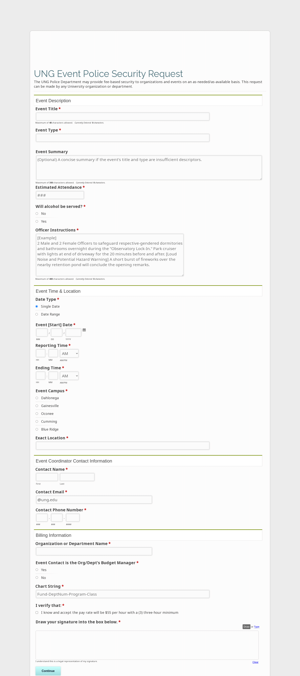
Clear (255, 662)
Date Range (50, 314)
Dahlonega (50, 398)
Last (62, 483)
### (38, 524)
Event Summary (52, 151)
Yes (43, 221)
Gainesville (50, 405)
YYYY (68, 339)
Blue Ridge (50, 429)
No (43, 213)
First (38, 483)
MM (38, 339)
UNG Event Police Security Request (96, 49)
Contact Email (51, 492)
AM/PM (63, 360)
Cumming (49, 421)
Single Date (50, 306)
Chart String (49, 586)
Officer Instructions (57, 230)
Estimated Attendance (60, 187)
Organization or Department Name (73, 544)
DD (52, 339)
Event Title (48, 109)
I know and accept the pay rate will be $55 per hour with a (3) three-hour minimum (109, 612)
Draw (246, 626)
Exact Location (51, 438)
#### (68, 524)
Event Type (48, 130)
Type (256, 626)
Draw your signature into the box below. (78, 622)
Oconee (47, 413)
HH (37, 360)
